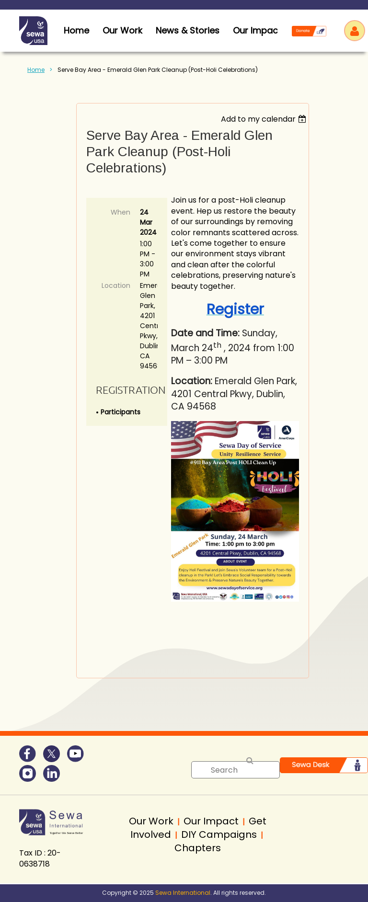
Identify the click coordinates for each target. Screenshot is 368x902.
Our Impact (257, 30)
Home (36, 70)
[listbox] (265, 119)
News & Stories (187, 30)
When (120, 212)
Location (116, 285)
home (76, 30)
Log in (354, 30)
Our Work (122, 30)
